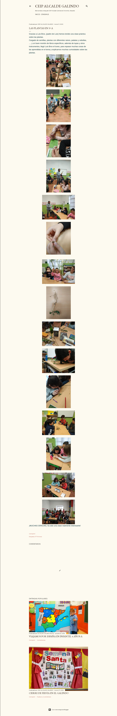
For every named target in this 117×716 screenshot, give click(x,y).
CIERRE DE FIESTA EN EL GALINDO (48, 693)
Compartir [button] (32, 533)
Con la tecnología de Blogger (58, 709)
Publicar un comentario (44, 697)
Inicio (37, 14)
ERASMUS (45, 14)
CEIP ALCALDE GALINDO (57, 6)
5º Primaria (38, 536)
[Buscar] (87, 6)
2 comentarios (41, 640)
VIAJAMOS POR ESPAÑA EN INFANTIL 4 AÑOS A (55, 636)
